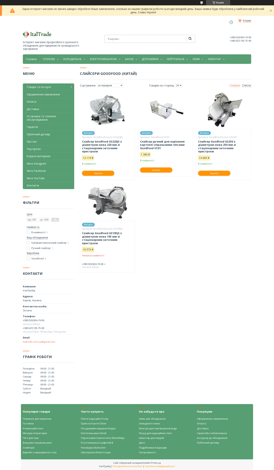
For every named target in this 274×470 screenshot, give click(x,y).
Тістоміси (28, 423)
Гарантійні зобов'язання (212, 433)
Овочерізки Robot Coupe (96, 452)
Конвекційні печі (33, 428)
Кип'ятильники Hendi (93, 433)
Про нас (32, 141)
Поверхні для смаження (37, 418)
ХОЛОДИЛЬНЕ (72, 59)
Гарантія (32, 127)
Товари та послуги (39, 87)
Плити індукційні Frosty (94, 418)
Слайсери (28, 447)
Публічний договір (38, 134)
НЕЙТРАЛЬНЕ (175, 59)
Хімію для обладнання (152, 418)
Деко (142, 442)
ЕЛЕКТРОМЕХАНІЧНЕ (103, 59)
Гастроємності (147, 452)
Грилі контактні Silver (94, 423)
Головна (31, 59)
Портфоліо (34, 149)
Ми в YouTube (36, 178)
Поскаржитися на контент (127, 466)
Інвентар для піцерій (151, 438)
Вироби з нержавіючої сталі (40, 452)
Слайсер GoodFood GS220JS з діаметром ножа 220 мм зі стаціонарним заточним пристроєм (102, 146)
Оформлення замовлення (43, 94)
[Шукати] (189, 38)
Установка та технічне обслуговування (41, 117)
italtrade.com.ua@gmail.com (39, 341)
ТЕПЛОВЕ (49, 59)
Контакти (33, 185)
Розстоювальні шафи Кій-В (97, 442)
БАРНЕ (129, 59)
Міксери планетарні (35, 433)
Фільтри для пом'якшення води (158, 428)
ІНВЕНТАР (214, 59)
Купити (98, 173)
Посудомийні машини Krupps (98, 428)
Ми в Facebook (36, 171)
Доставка (33, 109)
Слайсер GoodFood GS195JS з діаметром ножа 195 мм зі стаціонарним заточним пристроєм (102, 238)
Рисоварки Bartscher (93, 447)
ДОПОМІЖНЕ (150, 59)
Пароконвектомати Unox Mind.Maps (103, 438)
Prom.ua (156, 462)
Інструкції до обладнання (212, 438)
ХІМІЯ (196, 59)
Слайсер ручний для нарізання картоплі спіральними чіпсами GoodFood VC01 (162, 145)
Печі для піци (31, 438)
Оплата (31, 101)
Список (246, 85)
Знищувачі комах (149, 423)
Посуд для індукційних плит (155, 433)
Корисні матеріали (38, 156)
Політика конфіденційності (160, 466)
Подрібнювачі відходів (153, 447)
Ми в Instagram (36, 163)
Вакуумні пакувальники (37, 442)
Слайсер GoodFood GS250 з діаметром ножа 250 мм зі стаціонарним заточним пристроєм (217, 146)
